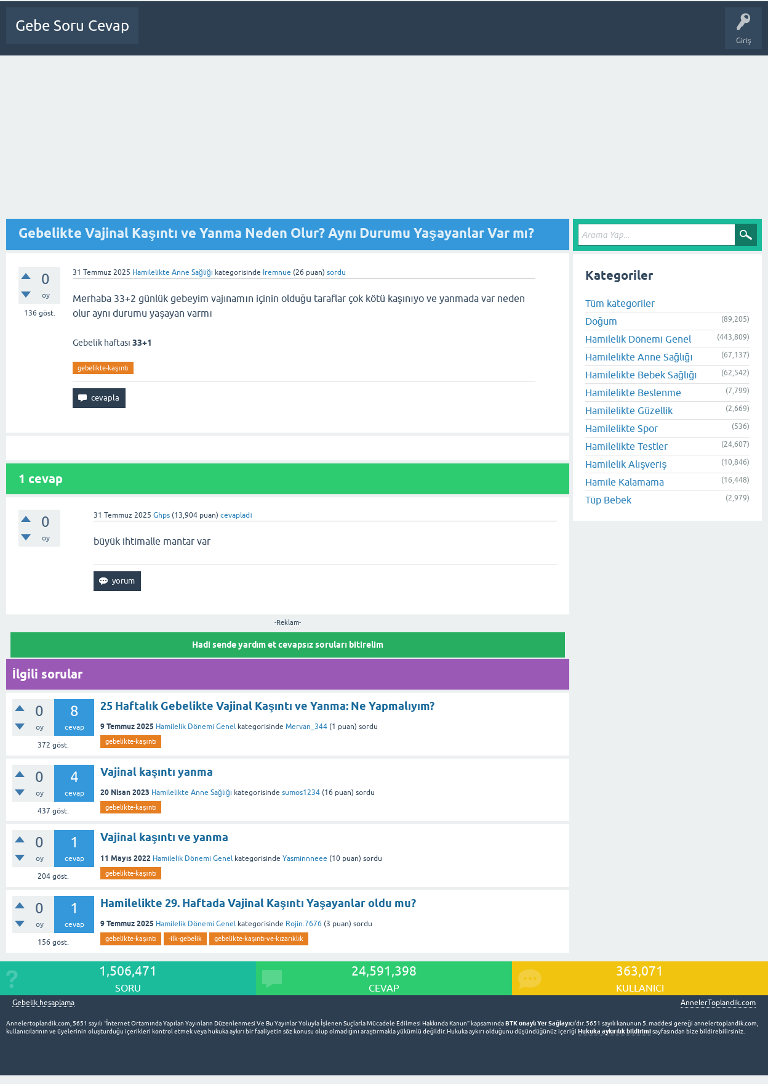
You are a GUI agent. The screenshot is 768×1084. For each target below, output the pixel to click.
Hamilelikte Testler (626, 446)
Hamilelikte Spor (621, 428)
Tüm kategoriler (620, 303)
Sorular (204, 34)
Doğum (601, 321)
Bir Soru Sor (381, 34)
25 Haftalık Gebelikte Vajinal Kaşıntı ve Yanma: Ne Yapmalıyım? (267, 705)
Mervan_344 (306, 726)
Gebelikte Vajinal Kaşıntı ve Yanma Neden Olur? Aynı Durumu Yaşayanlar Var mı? (276, 233)
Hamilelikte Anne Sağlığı (172, 272)
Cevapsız (244, 34)
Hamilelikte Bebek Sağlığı (641, 374)
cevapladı (236, 515)
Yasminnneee (304, 858)
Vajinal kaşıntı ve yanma (164, 837)
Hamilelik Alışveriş (625, 464)
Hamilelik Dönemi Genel (196, 726)
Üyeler (336, 34)
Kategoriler (291, 34)
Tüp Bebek (608, 499)
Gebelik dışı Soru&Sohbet (459, 34)
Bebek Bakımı (542, 34)
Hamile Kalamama (624, 481)
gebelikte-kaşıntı (103, 368)
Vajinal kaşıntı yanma (156, 771)
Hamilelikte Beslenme (633, 392)
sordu (336, 272)
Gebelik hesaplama (43, 1003)
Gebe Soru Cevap (72, 25)
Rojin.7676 (304, 923)
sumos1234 (301, 792)
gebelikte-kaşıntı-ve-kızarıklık (259, 938)
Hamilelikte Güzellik (629, 410)
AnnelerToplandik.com (718, 1002)
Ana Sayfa (163, 34)
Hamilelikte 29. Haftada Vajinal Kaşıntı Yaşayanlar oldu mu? (258, 903)
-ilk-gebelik (185, 938)
